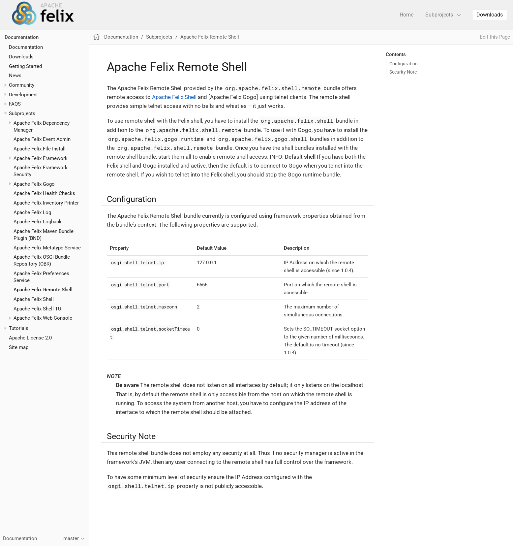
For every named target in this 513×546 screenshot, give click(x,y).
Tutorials (18, 328)
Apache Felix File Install (40, 149)
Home (406, 15)
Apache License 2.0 (30, 338)
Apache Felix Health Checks (44, 193)
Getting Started (25, 66)
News (15, 76)
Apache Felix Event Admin (42, 139)
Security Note (403, 72)
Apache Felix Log (32, 212)
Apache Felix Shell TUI (38, 309)
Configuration (403, 63)
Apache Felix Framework (41, 158)
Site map (18, 347)
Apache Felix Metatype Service (47, 248)
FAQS (15, 104)
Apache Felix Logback (38, 222)
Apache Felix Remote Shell (43, 290)
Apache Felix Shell (34, 299)
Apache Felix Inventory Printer (46, 203)
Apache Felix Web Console (43, 318)
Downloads (489, 15)
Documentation (22, 37)
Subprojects (439, 15)
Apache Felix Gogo (34, 184)
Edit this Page (495, 37)
